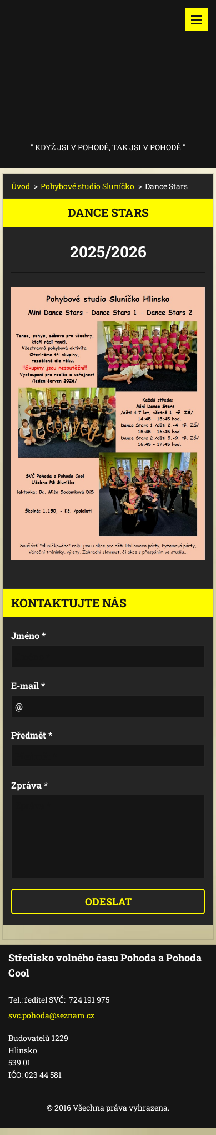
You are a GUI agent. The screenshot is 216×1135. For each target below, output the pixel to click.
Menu (196, 19)
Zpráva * (29, 785)
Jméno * (28, 635)
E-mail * (28, 685)
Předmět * (31, 735)
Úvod (20, 186)
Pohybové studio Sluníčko (87, 186)
